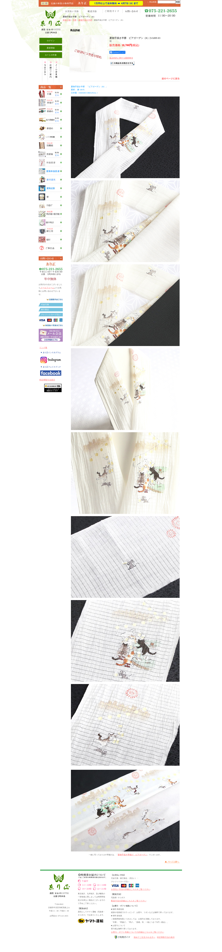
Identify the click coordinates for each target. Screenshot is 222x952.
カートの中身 (51, 55)
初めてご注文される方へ (144, 937)
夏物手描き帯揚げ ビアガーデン (132, 855)
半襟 (74, 20)
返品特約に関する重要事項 (121, 58)
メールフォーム (47, 288)
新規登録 (51, 48)
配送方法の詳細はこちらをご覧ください (128, 901)
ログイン (51, 40)
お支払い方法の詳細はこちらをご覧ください (130, 889)
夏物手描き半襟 (85, 20)
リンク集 (43, 347)
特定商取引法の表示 (166, 937)
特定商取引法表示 (47, 380)
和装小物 (67, 20)
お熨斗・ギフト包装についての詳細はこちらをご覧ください (137, 932)
